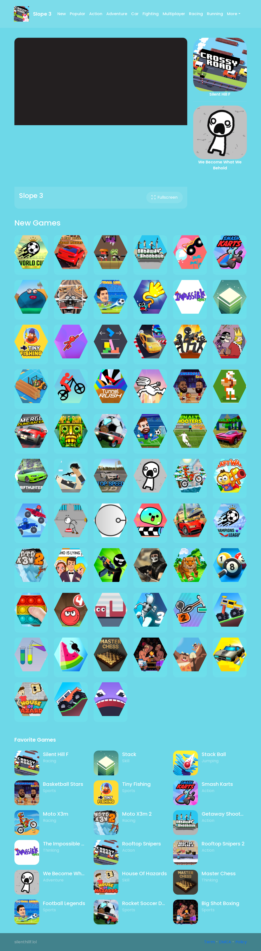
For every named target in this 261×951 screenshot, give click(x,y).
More (232, 14)
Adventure (116, 14)
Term (209, 942)
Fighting (151, 14)
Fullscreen (164, 197)
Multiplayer (174, 14)
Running (215, 14)
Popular (77, 14)
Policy (241, 942)
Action (95, 14)
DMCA (225, 942)
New (61, 14)
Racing (196, 14)
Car (135, 14)
